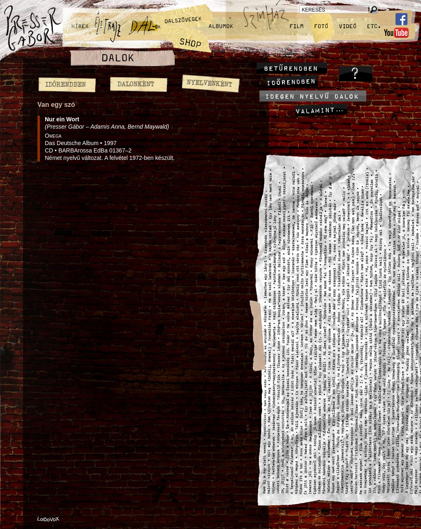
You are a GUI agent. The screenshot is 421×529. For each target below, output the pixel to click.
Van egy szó (56, 104)
